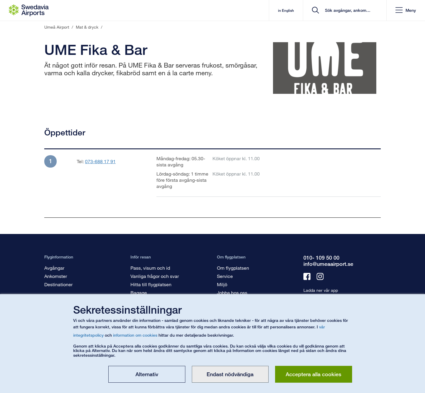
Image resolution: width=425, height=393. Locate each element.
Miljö (222, 284)
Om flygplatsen (233, 268)
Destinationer (58, 284)
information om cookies (135, 335)
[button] (405, 10)
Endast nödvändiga (230, 374)
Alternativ (146, 374)
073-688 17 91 (100, 161)
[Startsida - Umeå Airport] (29, 10)
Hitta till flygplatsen (150, 284)
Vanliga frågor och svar (154, 276)
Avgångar (54, 268)
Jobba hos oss (232, 292)
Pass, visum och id (150, 268)
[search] (347, 10)
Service (225, 276)
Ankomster (55, 276)
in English (286, 10)
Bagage (138, 292)
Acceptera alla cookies (313, 374)
